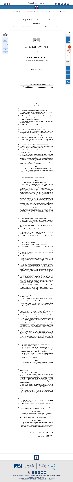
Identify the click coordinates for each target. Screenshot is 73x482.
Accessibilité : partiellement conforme (30, 478)
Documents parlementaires (30, 15)
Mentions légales (21, 478)
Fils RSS (46, 478)
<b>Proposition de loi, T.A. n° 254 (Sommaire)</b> (5, 34)
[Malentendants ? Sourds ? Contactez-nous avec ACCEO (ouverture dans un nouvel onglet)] (28, 472)
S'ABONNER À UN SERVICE (41, 475)
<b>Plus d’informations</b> (68, 33)
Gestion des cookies (51, 478)
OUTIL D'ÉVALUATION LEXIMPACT (53, 475)
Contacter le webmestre (41, 478)
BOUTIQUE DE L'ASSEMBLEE (18, 475)
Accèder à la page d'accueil (36, 7)
